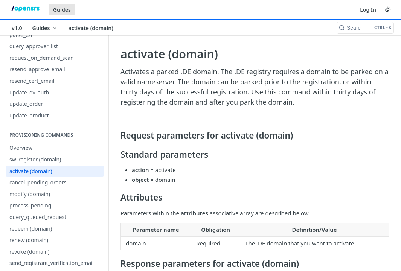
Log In (368, 9)
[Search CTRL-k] (365, 27)
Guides (62, 9)
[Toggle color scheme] (387, 9)
